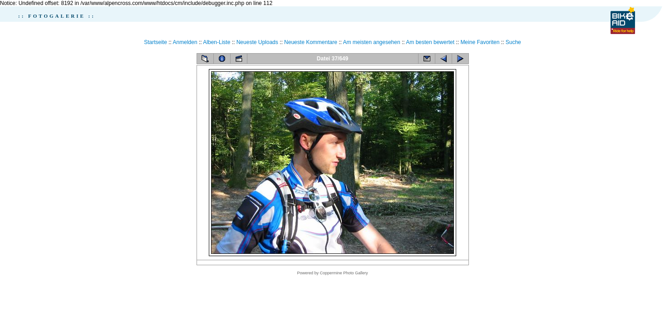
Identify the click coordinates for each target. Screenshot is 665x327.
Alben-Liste (216, 42)
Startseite (155, 42)
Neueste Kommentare (310, 42)
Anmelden (185, 42)
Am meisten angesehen (371, 42)
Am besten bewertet (430, 42)
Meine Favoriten (479, 42)
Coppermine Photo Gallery (344, 273)
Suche (513, 42)
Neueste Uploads (257, 42)
